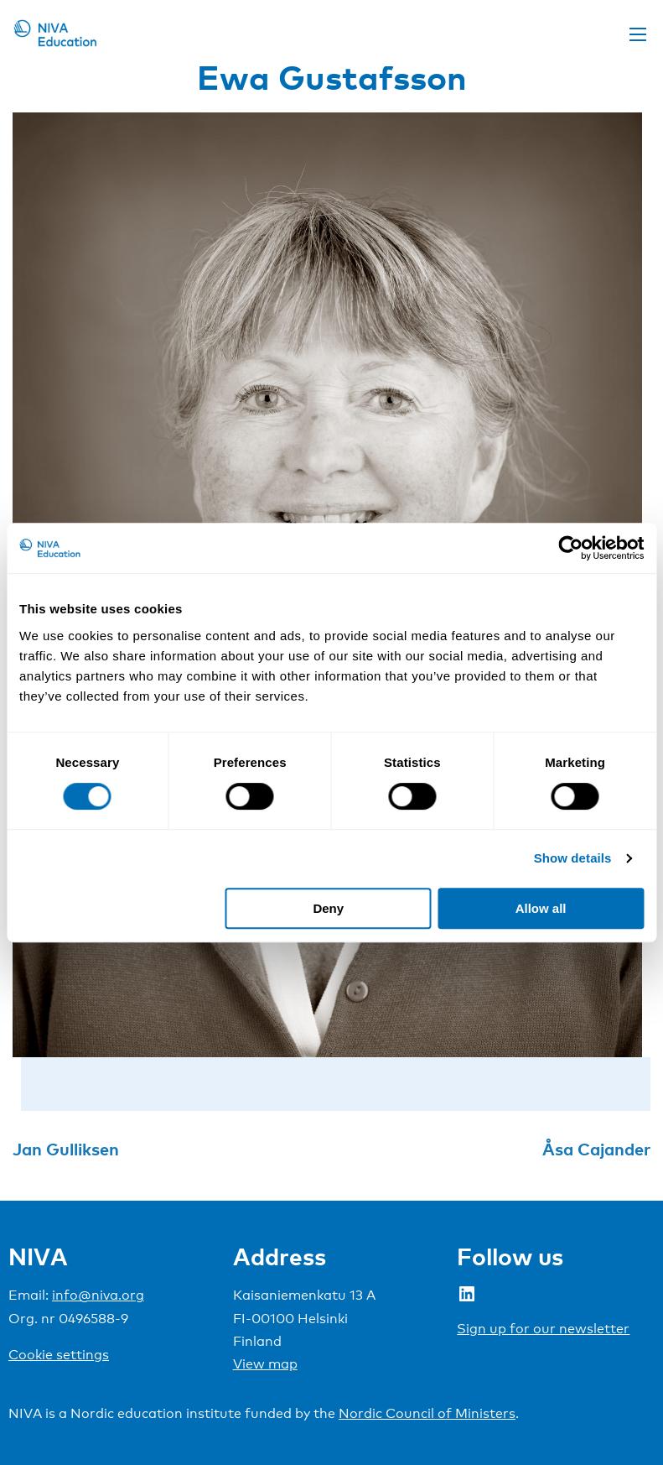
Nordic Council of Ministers (427, 1413)
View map (265, 1364)
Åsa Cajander (596, 1149)
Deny (328, 908)
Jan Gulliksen (66, 1149)
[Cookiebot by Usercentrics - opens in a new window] (570, 547)
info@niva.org (98, 1295)
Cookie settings (58, 1355)
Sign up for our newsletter (543, 1329)
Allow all (541, 908)
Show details (573, 858)
